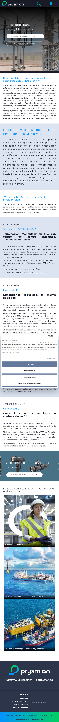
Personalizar (29, 370)
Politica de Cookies (46, 715)
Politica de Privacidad (30, 715)
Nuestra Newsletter (19, 680)
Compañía (24, 695)
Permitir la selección (29, 377)
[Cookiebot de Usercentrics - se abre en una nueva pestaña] (44, 336)
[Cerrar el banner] (56, 336)
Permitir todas (29, 364)
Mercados (23, 698)
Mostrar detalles (51, 358)
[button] (52, 3)
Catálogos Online (20, 704)
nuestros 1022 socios (12, 342)
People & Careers (20, 708)
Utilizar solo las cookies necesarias (29, 383)
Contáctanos (44, 680)
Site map (9, 715)
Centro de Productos (19, 701)
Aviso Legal (18, 715)
